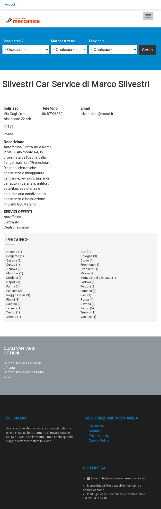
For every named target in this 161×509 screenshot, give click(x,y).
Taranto (11, 308)
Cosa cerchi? (13, 41)
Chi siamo (96, 426)
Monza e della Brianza (95, 277)
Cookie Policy (99, 441)
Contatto (95, 431)
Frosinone (87, 264)
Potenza (86, 291)
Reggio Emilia (16, 295)
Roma (84, 299)
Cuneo (10, 264)
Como (84, 260)
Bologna (86, 256)
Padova (85, 282)
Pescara (12, 291)
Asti (83, 252)
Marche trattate (63, 41)
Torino (84, 308)
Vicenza (86, 317)
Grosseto (87, 269)
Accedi (10, 4)
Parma (10, 286)
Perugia (85, 286)
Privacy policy (99, 436)
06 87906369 (52, 114)
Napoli (11, 282)
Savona (85, 304)
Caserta (11, 260)
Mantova (12, 273)
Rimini (10, 299)
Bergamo (12, 256)
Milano (85, 273)
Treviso (85, 312)
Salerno (11, 304)
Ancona (11, 252)
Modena (12, 277)
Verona (11, 317)
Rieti (83, 295)
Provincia (96, 41)
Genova (11, 269)
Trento (10, 312)
